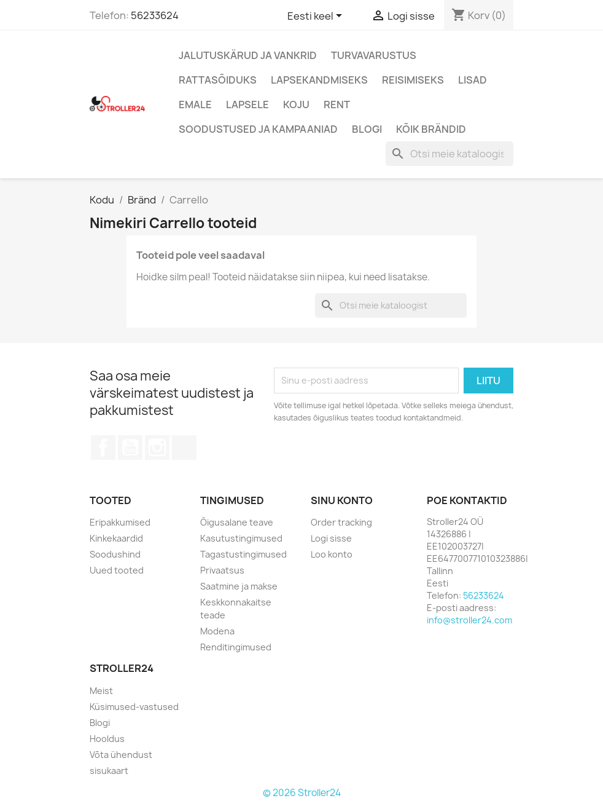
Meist (101, 691)
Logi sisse (331, 538)
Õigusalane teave (236, 522)
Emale (195, 104)
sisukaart (109, 770)
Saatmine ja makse (239, 586)
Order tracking (341, 522)
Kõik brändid (431, 129)
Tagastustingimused (243, 554)
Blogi (367, 129)
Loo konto (331, 554)
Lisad (472, 80)
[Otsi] (449, 153)
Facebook (103, 447)
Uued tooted (117, 570)
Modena (217, 631)
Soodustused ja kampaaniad (258, 129)
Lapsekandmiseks (319, 80)
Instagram (157, 447)
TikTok (184, 447)
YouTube (130, 447)
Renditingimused (235, 647)
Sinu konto (342, 500)
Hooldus (107, 738)
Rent (337, 104)
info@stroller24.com (469, 620)
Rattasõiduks (218, 80)
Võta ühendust (121, 754)
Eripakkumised (120, 522)
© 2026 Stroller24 (302, 792)
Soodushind (115, 554)
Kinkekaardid (116, 538)
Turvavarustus (373, 55)
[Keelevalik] (316, 16)
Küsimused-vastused (134, 706)
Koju (296, 104)
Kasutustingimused (241, 538)
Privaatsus (222, 570)
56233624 (155, 15)
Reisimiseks (413, 80)
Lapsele (247, 104)
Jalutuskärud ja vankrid (248, 55)
